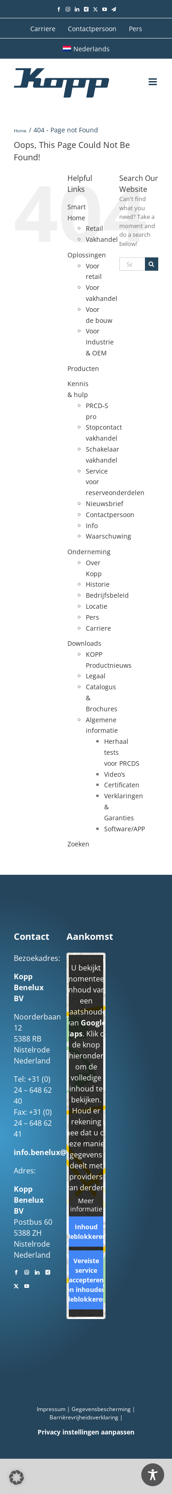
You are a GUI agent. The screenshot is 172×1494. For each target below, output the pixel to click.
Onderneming (89, 551)
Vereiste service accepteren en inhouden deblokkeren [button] (86, 1279)
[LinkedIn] (37, 1271)
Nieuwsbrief (104, 503)
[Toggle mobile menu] (153, 82)
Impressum (51, 1409)
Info (92, 525)
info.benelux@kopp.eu (55, 1152)
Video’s (114, 774)
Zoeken (78, 844)
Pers (92, 617)
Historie (98, 584)
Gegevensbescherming (101, 1409)
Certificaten (121, 784)
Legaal (95, 675)
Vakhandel (102, 239)
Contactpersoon (110, 514)
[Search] (151, 264)
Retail (94, 228)
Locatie (96, 606)
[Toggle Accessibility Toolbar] (152, 1474)
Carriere (98, 628)
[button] (16, 1477)
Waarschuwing (108, 536)
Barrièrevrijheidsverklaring (84, 1417)
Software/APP (124, 828)
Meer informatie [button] (86, 1205)
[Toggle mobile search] (135, 81)
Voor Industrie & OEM (100, 342)
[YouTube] (26, 1285)
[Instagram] (26, 1271)
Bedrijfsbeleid (107, 595)
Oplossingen (86, 255)
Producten (83, 368)
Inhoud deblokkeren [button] (86, 1231)
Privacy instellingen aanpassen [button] (86, 1432)
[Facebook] (16, 1271)
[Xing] (47, 1271)
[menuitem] (86, 48)
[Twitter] (16, 1285)
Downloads (84, 643)
